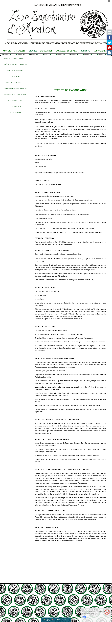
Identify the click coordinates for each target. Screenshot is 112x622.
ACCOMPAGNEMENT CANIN (15, 82)
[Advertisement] (14, 156)
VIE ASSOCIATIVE (15, 106)
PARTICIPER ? (15, 76)
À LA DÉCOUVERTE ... (15, 100)
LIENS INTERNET (15, 112)
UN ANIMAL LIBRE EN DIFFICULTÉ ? (15, 94)
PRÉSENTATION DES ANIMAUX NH (15, 64)
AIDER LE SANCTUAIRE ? (15, 70)
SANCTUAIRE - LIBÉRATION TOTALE (15, 58)
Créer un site (61, 620)
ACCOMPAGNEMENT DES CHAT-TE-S (15, 88)
